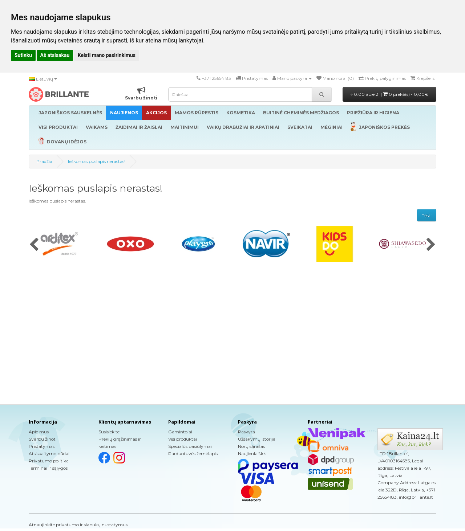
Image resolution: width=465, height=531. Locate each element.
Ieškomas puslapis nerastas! (96, 161)
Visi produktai (182, 439)
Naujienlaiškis (252, 453)
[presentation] (34, 245)
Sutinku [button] (23, 55)
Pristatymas (41, 446)
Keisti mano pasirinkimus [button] (107, 55)
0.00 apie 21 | (389, 94)
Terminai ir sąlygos (48, 468)
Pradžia (44, 161)
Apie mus (39, 431)
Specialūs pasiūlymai (190, 446)
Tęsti (427, 215)
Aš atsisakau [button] (55, 55)
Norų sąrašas (251, 446)
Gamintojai (180, 431)
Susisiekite (109, 431)
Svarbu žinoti (43, 439)
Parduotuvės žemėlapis (193, 453)
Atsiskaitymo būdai (49, 453)
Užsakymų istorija (256, 439)
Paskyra (246, 431)
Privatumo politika (49, 460)
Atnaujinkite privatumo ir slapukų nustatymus (78, 524)
